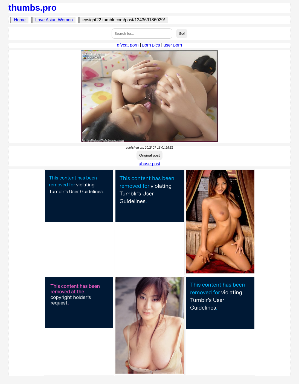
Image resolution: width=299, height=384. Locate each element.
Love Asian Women (54, 20)
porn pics (151, 45)
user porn (173, 45)
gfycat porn (128, 45)
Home (20, 20)
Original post (149, 155)
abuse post (149, 163)
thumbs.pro (32, 8)
